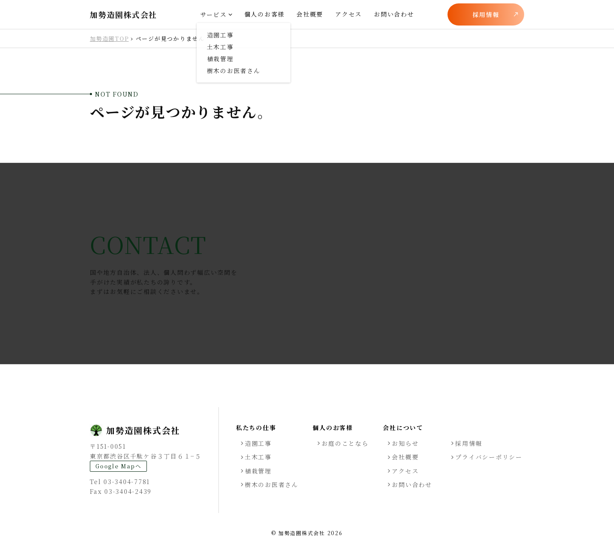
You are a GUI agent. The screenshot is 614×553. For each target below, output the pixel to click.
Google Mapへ (118, 466)
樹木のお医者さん (271, 484)
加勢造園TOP (109, 38)
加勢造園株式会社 (123, 14)
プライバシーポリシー (488, 457)
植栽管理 (258, 471)
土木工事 (258, 457)
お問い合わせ (394, 14)
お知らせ (405, 443)
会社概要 (309, 14)
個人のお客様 (264, 14)
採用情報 (486, 14)
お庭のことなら (344, 443)
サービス (213, 14)
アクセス (348, 14)
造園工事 (258, 443)
